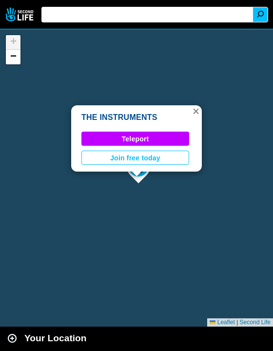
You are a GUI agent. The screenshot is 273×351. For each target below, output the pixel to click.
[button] (196, 111)
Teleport (135, 139)
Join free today (135, 158)
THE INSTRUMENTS (119, 117)
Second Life (21, 14)
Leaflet (222, 322)
